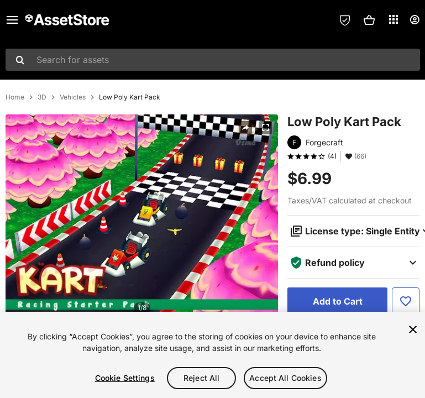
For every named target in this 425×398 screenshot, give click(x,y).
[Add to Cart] (337, 301)
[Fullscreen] (265, 127)
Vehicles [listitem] (73, 97)
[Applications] (393, 19)
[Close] (412, 329)
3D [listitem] (42, 97)
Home (15, 97)
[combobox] (213, 60)
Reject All (201, 378)
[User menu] (414, 19)
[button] (369, 20)
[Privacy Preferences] (344, 20)
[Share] (245, 127)
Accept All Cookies (285, 378)
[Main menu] (12, 20)
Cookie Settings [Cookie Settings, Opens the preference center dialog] (125, 378)
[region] (212, 355)
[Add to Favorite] (405, 301)
